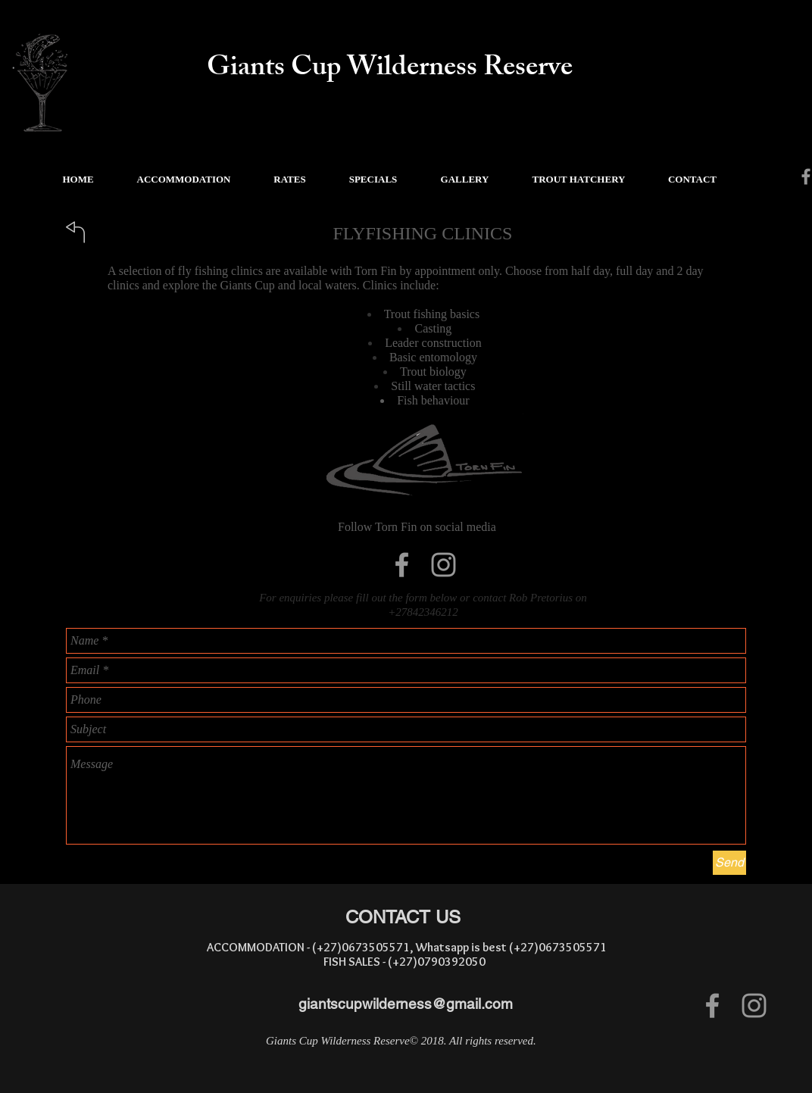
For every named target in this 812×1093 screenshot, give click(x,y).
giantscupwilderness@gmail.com (405, 1003)
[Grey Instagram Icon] (443, 564)
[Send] (729, 863)
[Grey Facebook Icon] (402, 564)
